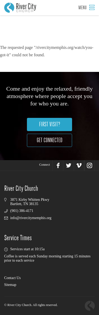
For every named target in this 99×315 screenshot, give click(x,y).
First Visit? (49, 124)
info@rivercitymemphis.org (30, 218)
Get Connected (50, 140)
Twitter (68, 165)
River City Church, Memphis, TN (20, 8)
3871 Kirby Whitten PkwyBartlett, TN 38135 (29, 202)
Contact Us (12, 278)
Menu (86, 7)
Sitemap (10, 285)
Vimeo (79, 165)
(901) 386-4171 (22, 211)
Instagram (89, 165)
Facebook (58, 165)
